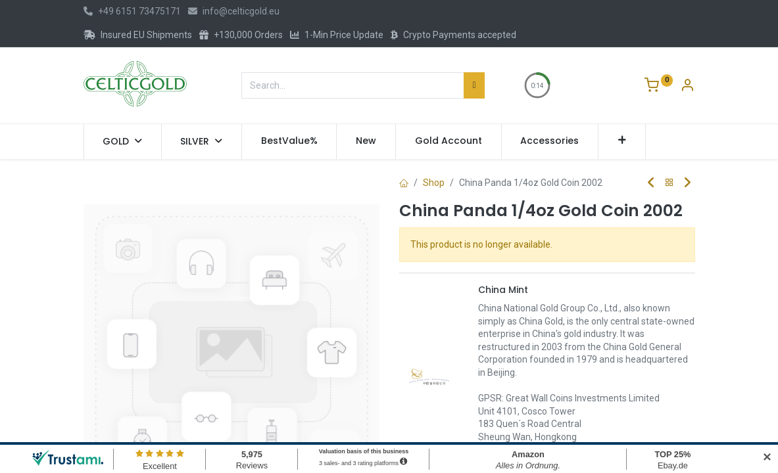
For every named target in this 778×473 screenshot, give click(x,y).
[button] (621, 141)
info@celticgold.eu (234, 11)
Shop (434, 182)
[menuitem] (289, 141)
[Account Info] (687, 86)
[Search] (474, 85)
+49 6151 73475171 (132, 11)
